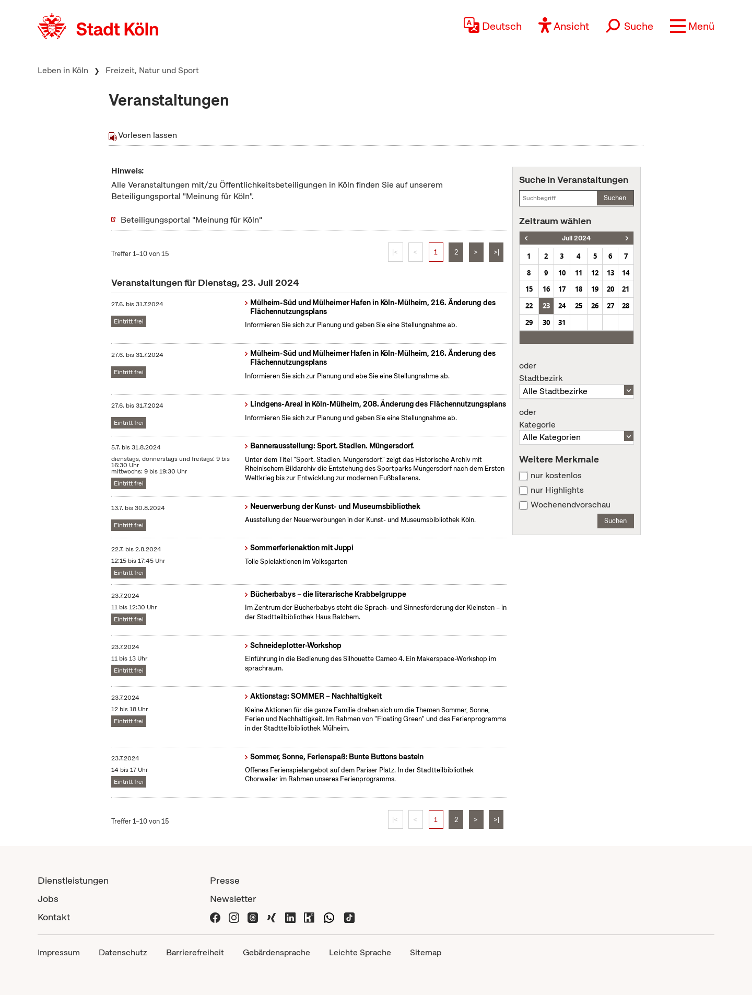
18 (578, 289)
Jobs (48, 899)
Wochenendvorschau (570, 505)
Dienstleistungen (73, 880)
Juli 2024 (576, 238)
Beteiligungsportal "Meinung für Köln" (191, 219)
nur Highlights (557, 490)
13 (610, 272)
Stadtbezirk (576, 372)
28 (625, 305)
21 (625, 289)
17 (562, 289)
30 (546, 322)
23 (546, 305)
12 (594, 272)
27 (610, 305)
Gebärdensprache (276, 952)
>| (496, 252)
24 (562, 305)
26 (594, 305)
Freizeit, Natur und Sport (152, 70)
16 (546, 289)
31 (562, 322)
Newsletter (233, 899)
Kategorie (576, 418)
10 (562, 272)
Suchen (615, 197)
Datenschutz (123, 952)
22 (529, 305)
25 (578, 305)
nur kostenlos (556, 475)
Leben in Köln (63, 70)
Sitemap (425, 952)
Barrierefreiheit (195, 952)
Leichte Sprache (360, 952)
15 (529, 289)
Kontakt (54, 917)
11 (578, 272)
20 (610, 289)
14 (625, 272)
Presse (225, 880)
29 (529, 322)
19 (594, 289)
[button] (692, 26)
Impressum (59, 952)
